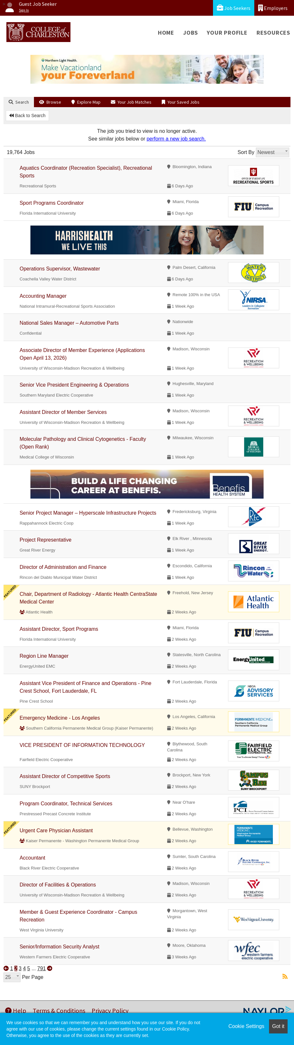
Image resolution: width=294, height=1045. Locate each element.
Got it (278, 1026)
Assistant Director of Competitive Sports (65, 776)
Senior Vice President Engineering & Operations (74, 385)
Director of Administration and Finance (63, 567)
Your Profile (227, 32)
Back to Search (27, 115)
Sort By (246, 152)
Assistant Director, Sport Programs (59, 629)
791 (41, 968)
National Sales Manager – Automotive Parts (69, 323)
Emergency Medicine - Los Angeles (60, 718)
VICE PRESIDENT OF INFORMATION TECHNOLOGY (82, 745)
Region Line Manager (44, 656)
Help (15, 1010)
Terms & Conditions (59, 1010)
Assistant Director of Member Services (63, 412)
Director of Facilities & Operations (58, 884)
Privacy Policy (110, 1010)
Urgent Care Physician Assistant (56, 830)
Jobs (190, 32)
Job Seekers (233, 8)
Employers (273, 8)
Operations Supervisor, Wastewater (60, 268)
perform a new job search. (176, 138)
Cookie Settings (246, 1026)
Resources (273, 32)
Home (166, 32)
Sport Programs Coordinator (52, 203)
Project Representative (45, 540)
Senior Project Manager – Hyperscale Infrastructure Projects (88, 513)
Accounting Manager (43, 296)
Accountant (32, 858)
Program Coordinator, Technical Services (66, 803)
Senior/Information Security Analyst (59, 946)
